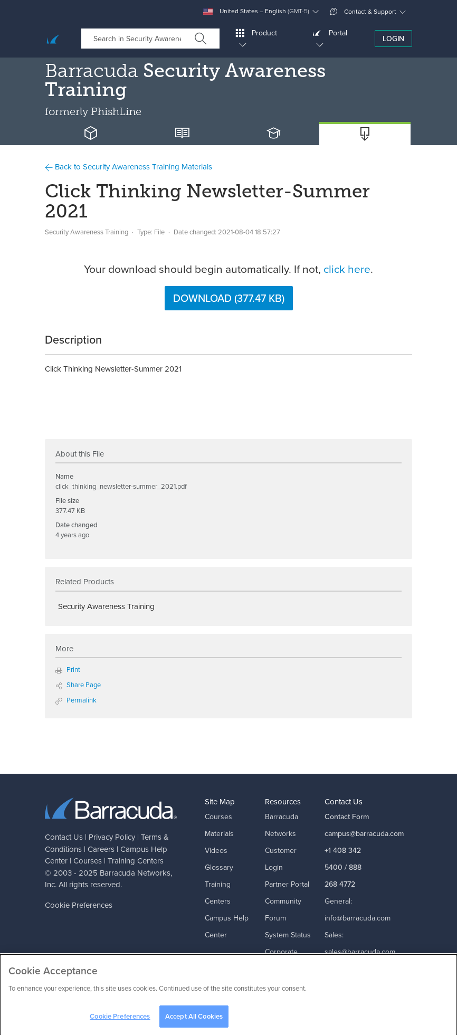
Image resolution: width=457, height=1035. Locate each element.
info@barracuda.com (358, 918)
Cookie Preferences (78, 905)
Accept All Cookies (194, 1019)
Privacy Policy (112, 837)
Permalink (76, 700)
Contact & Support (363, 11)
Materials (219, 833)
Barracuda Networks (135, 873)
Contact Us (64, 837)
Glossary (219, 867)
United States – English (256, 11)
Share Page (78, 685)
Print (67, 669)
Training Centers (136, 861)
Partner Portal (287, 884)
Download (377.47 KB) (228, 298)
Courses (87, 861)
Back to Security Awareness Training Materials (128, 167)
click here (346, 269)
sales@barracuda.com (360, 951)
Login (393, 38)
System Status (288, 935)
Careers (101, 849)
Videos (216, 850)
